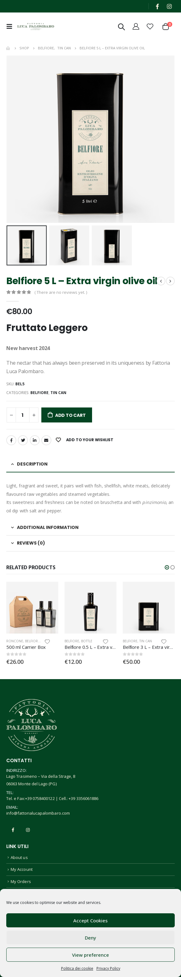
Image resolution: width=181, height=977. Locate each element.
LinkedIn (35, 440)
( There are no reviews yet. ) (60, 292)
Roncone (14, 641)
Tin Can (58, 392)
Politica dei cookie (77, 968)
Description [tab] (32, 464)
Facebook (11, 440)
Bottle (86, 641)
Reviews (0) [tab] (31, 543)
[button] (167, 567)
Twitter (23, 440)
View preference (90, 955)
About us (19, 857)
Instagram (28, 830)
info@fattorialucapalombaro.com (38, 813)
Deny (90, 938)
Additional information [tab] (48, 527)
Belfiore (39, 392)
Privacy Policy (108, 968)
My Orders (21, 881)
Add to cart (70, 415)
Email (46, 440)
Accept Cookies (90, 920)
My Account (22, 869)
